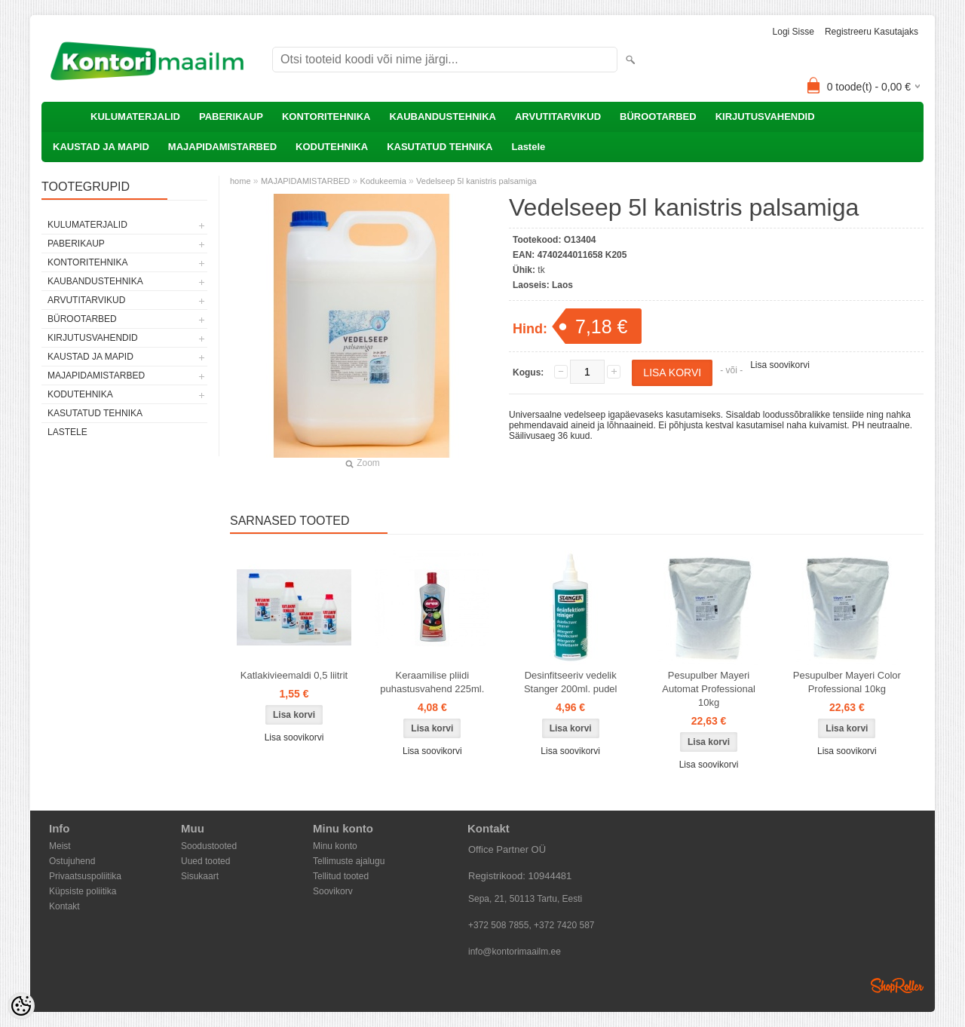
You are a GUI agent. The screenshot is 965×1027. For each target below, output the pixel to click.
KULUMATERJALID (135, 116)
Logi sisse (793, 31)
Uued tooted (205, 861)
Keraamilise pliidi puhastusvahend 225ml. (432, 682)
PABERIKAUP (231, 116)
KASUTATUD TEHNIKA (439, 146)
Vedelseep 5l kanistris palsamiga (476, 180)
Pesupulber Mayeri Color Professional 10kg (847, 682)
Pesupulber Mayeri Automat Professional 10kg (708, 689)
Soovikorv (333, 891)
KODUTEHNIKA (332, 146)
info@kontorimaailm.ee (514, 951)
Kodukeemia (383, 180)
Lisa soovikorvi (780, 365)
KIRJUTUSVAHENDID (765, 116)
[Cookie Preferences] (21, 1005)
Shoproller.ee (897, 985)
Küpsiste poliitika (82, 891)
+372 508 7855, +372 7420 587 (531, 925)
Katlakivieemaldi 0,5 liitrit (294, 675)
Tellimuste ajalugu (348, 861)
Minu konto (335, 846)
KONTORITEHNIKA (326, 116)
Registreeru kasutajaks (871, 31)
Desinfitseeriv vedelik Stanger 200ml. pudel (570, 682)
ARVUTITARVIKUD (558, 116)
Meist (60, 846)
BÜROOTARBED (658, 116)
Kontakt (64, 906)
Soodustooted (209, 846)
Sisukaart (200, 876)
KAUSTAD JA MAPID (101, 146)
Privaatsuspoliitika (85, 876)
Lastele (528, 146)
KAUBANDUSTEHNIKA (442, 116)
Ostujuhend (72, 861)
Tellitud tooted (341, 876)
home (240, 180)
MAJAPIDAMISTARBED (222, 146)
